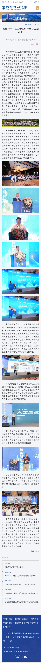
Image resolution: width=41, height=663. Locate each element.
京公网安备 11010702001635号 (15, 651)
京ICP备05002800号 (11, 648)
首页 (29, 24)
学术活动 (21, 18)
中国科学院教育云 (22, 619)
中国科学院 (7, 619)
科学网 (34, 619)
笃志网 (21, 2)
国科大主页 (5, 2)
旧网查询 (6, 627)
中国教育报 (19, 623)
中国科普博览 (31, 623)
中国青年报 (7, 623)
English (15, 2)
